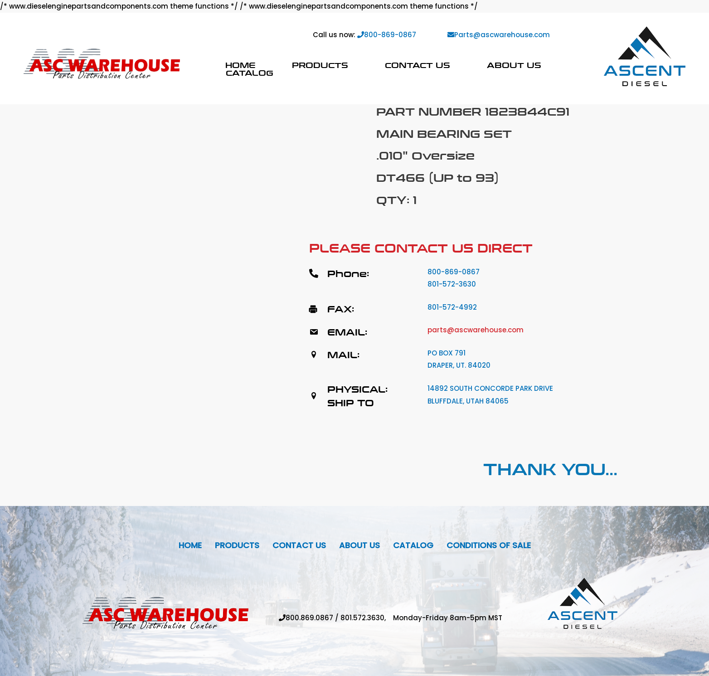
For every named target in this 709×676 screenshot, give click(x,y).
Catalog (249, 73)
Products (320, 65)
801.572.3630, (366, 618)
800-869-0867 (386, 34)
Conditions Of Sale (489, 545)
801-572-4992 (452, 307)
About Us (514, 65)
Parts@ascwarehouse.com (498, 34)
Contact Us (417, 65)
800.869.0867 (309, 618)
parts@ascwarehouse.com (475, 330)
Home (240, 65)
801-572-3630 (451, 284)
